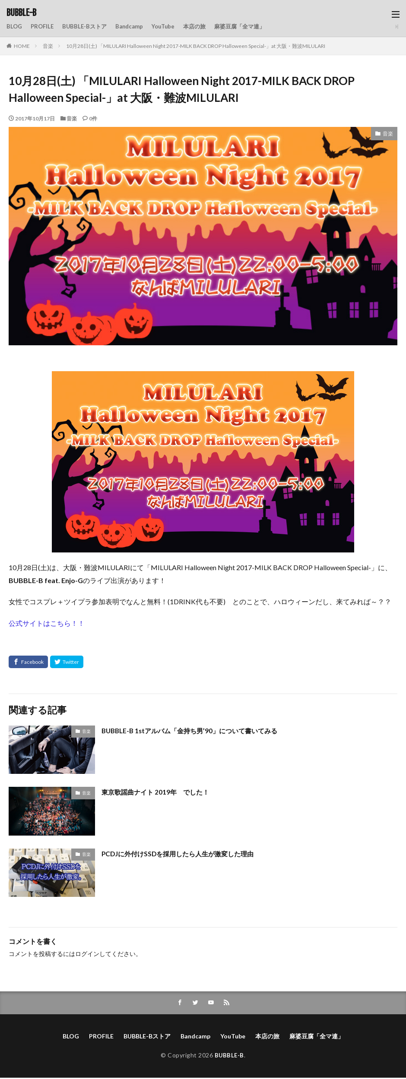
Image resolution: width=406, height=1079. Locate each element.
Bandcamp (135, 26)
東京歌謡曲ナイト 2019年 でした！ (158, 792)
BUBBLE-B (21, 13)
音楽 (48, 46)
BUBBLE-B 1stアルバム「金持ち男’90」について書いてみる (195, 730)
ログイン (87, 953)
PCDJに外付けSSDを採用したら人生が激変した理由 (182, 853)
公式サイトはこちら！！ (47, 623)
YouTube (171, 26)
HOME (22, 46)
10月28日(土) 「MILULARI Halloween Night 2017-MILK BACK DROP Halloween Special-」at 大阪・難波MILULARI (195, 46)
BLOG (14, 26)
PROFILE (44, 26)
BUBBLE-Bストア (88, 26)
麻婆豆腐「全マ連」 (252, 26)
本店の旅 (205, 26)
